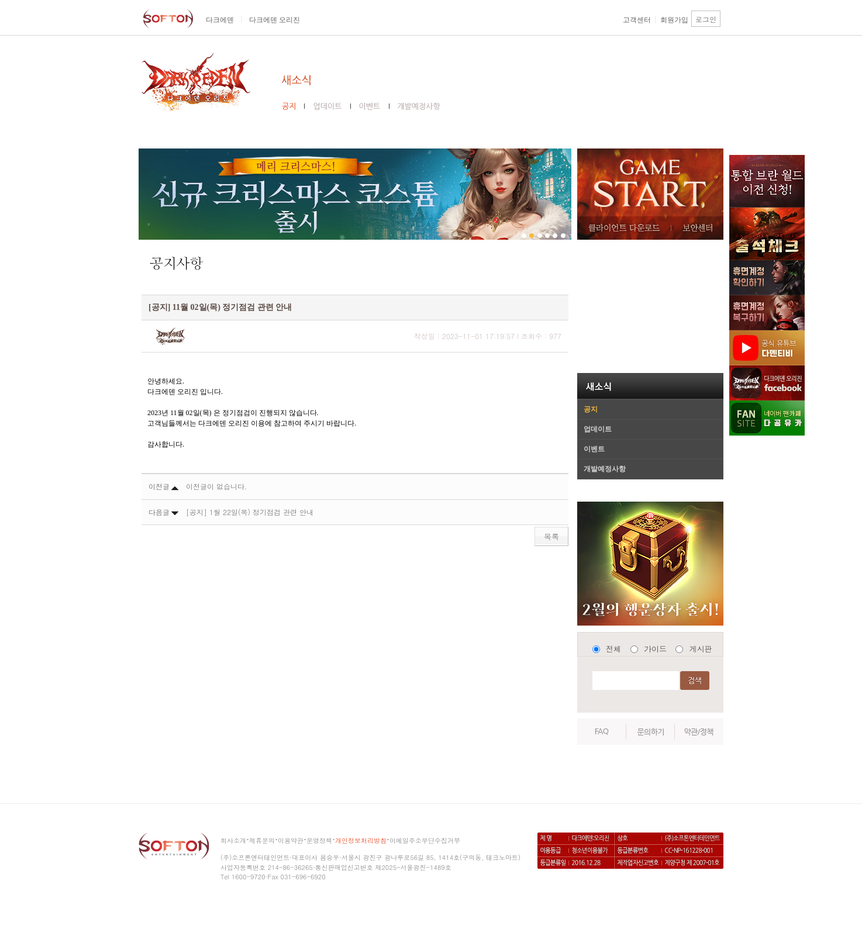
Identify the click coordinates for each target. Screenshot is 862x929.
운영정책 (319, 840)
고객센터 (637, 20)
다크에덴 (220, 20)
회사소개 (233, 840)
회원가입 (674, 20)
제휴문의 (262, 840)
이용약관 (291, 840)
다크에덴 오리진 (274, 20)
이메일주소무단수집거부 (424, 840)
